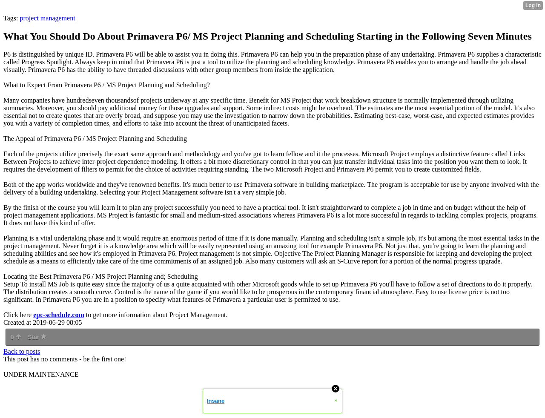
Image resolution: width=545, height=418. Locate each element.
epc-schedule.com (58, 314)
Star (37, 337)
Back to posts (21, 351)
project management (47, 18)
